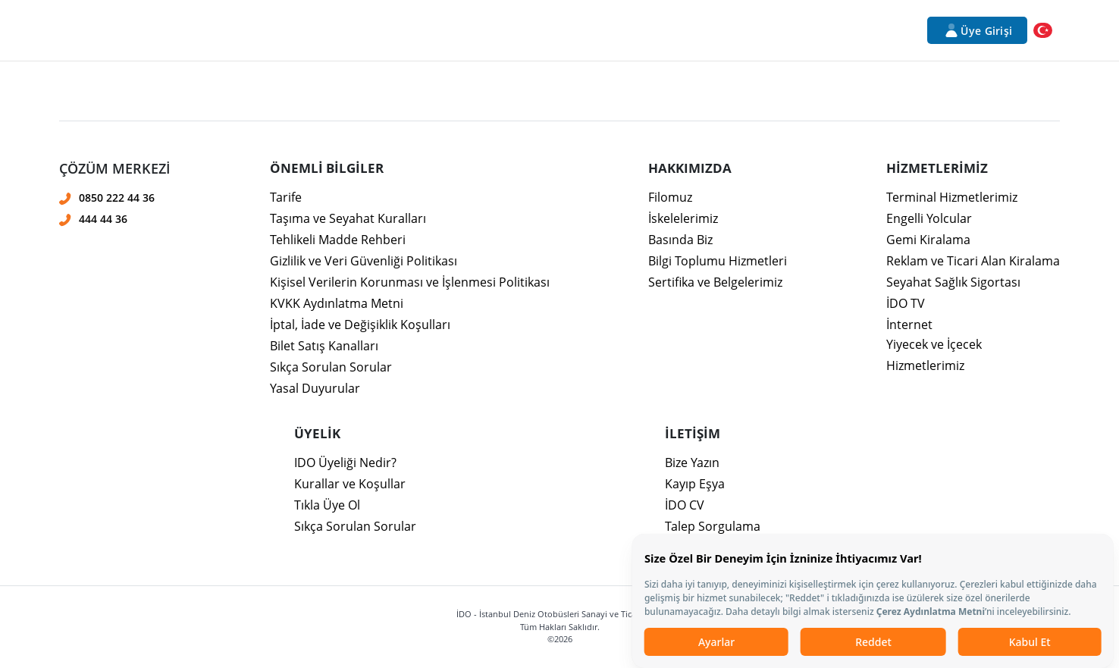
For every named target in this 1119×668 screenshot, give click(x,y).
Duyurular (679, 30)
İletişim (795, 30)
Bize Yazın (692, 462)
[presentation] (559, 217)
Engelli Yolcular (929, 218)
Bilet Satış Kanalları (324, 345)
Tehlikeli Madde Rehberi (338, 239)
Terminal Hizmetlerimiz (951, 197)
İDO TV (905, 303)
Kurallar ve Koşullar (350, 483)
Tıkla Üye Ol (327, 505)
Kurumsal (202, 30)
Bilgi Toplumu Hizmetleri (717, 260)
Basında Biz (680, 239)
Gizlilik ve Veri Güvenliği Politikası (363, 260)
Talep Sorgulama (712, 526)
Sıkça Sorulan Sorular (331, 367)
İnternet (909, 324)
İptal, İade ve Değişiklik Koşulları (360, 324)
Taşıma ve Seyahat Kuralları (348, 218)
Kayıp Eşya (695, 483)
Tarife (286, 197)
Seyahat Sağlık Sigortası (953, 282)
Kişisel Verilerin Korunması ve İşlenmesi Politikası (410, 282)
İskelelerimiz (683, 218)
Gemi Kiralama (928, 239)
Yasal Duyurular (315, 388)
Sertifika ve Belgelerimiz (715, 282)
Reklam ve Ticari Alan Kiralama (973, 260)
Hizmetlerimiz (290, 30)
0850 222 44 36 (117, 197)
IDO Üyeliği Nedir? (345, 462)
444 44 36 (103, 219)
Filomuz (670, 197)
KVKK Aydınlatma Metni (336, 303)
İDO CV (684, 505)
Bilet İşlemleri (490, 30)
